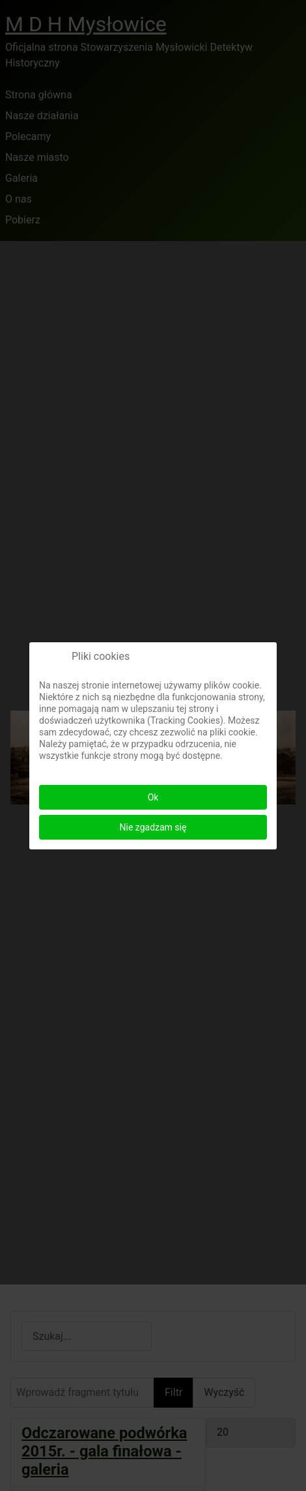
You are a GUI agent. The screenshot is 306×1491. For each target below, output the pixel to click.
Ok (153, 797)
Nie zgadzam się (153, 827)
